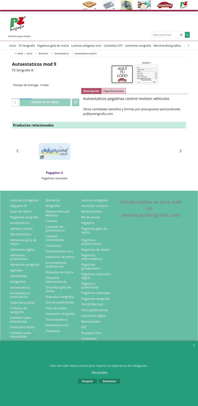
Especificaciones (113, 91)
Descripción (91, 91)
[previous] (184, 45)
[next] (188, 45)
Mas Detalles (99, 372)
